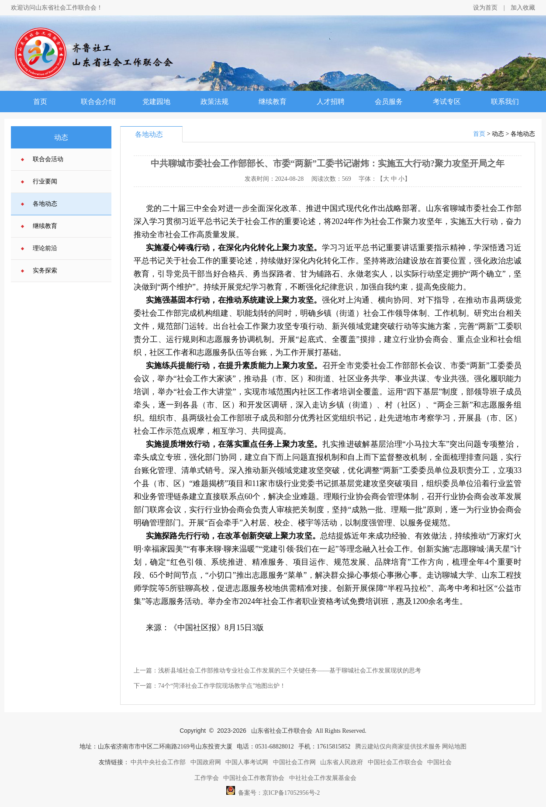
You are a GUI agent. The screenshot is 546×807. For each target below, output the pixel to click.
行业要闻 (45, 181)
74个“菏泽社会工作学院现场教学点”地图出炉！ (222, 686)
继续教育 (273, 101)
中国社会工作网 (294, 762)
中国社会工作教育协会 (253, 778)
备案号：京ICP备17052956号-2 (273, 790)
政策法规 (214, 101)
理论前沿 (45, 248)
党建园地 (156, 101)
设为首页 (485, 7)
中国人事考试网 (246, 762)
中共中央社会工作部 (158, 762)
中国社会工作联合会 (395, 762)
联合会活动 (48, 159)
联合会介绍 (98, 101)
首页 (40, 101)
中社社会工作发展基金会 (322, 778)
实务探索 (45, 270)
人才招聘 (331, 101)
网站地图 (454, 746)
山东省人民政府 (341, 762)
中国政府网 (205, 762)
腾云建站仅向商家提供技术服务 (398, 746)
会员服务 (389, 101)
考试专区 (447, 101)
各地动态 (45, 203)
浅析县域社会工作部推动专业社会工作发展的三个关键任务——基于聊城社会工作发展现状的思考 (289, 670)
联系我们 (505, 101)
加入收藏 (523, 7)
